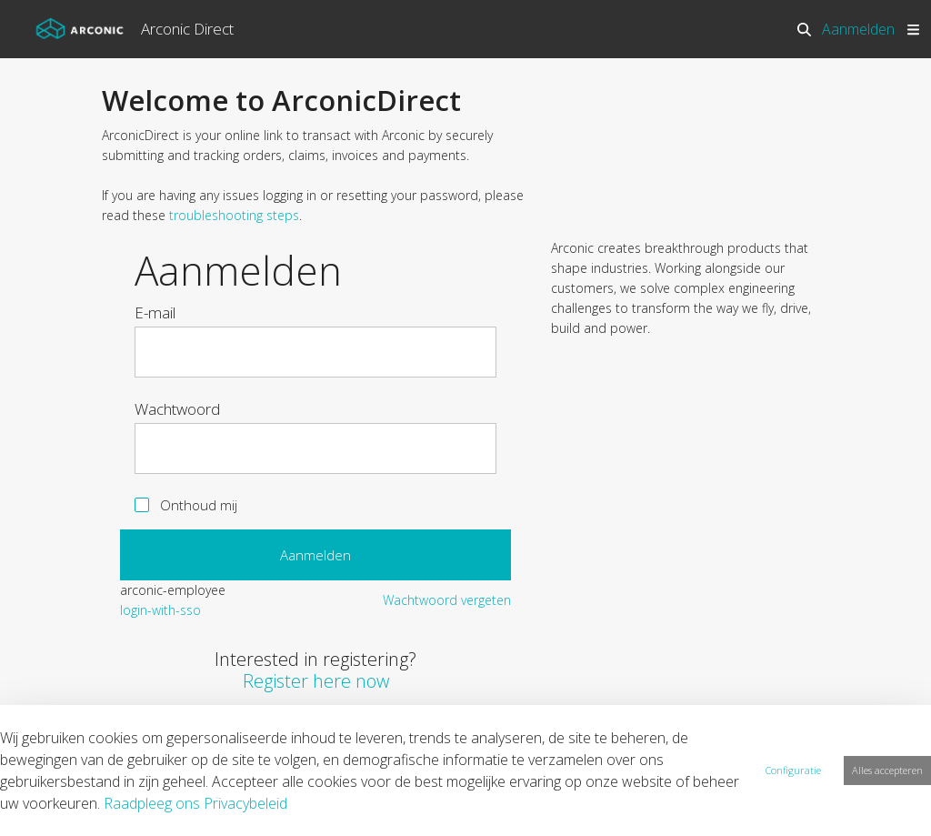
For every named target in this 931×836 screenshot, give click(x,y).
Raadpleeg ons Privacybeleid (195, 803)
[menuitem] (160, 610)
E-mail (155, 313)
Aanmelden (858, 29)
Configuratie (793, 770)
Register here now (316, 681)
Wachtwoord (177, 409)
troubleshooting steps (234, 215)
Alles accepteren (887, 770)
